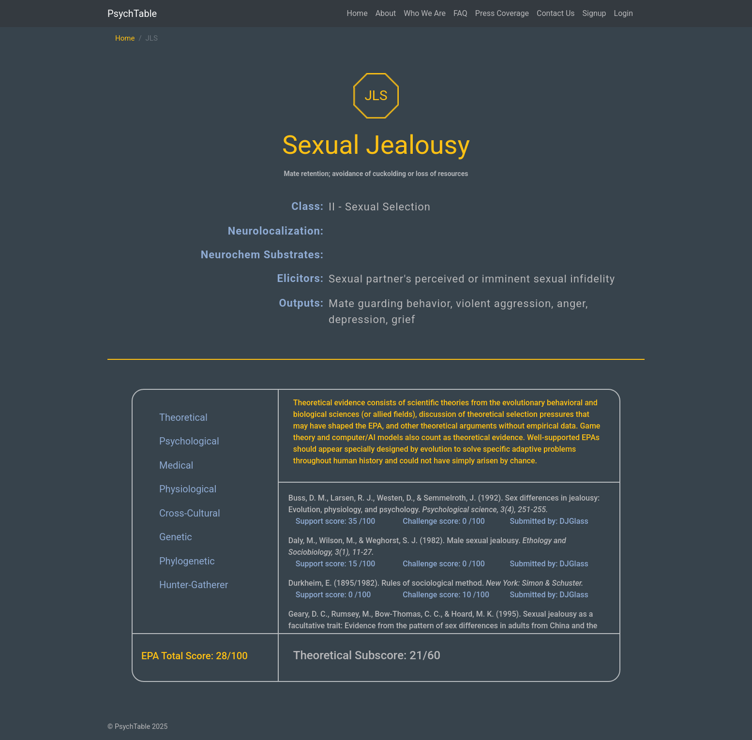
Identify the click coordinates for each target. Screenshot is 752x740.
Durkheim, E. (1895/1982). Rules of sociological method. (436, 583)
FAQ (460, 13)
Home (357, 13)
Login (623, 13)
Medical (176, 465)
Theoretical (183, 417)
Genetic (175, 537)
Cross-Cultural (189, 513)
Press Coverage (502, 13)
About (386, 13)
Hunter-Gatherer (193, 585)
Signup (594, 13)
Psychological (189, 441)
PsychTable (132, 13)
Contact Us (556, 13)
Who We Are (425, 13)
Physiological (187, 489)
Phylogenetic (187, 561)
